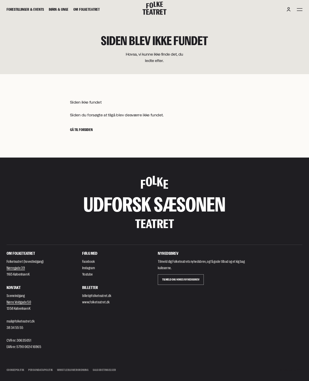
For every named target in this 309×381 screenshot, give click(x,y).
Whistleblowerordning (73, 370)
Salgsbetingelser (104, 370)
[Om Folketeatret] (86, 9)
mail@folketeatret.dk (21, 321)
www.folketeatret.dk (96, 302)
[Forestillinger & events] (25, 9)
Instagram (88, 267)
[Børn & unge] (58, 9)
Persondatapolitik (40, 370)
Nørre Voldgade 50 (19, 302)
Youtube (87, 274)
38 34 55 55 (15, 327)
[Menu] (299, 9)
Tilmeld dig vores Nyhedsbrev (180, 279)
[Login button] (288, 9)
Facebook (88, 261)
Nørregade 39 (16, 267)
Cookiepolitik (15, 370)
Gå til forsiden (81, 129)
